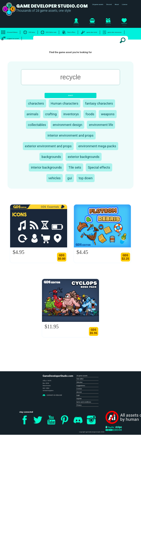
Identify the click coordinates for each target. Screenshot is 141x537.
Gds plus (79, 382)
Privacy (78, 405)
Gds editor (79, 379)
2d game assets (97, 4)
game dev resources (112, 32)
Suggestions (80, 385)
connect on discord (52, 395)
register (79, 398)
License (124, 4)
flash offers (68, 32)
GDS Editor (48, 32)
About (117, 4)
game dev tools (89, 32)
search (70, 95)
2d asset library (9, 32)
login (78, 395)
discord (79, 392)
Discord (108, 4)
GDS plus (29, 32)
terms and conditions (83, 402)
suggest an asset (10, 38)
